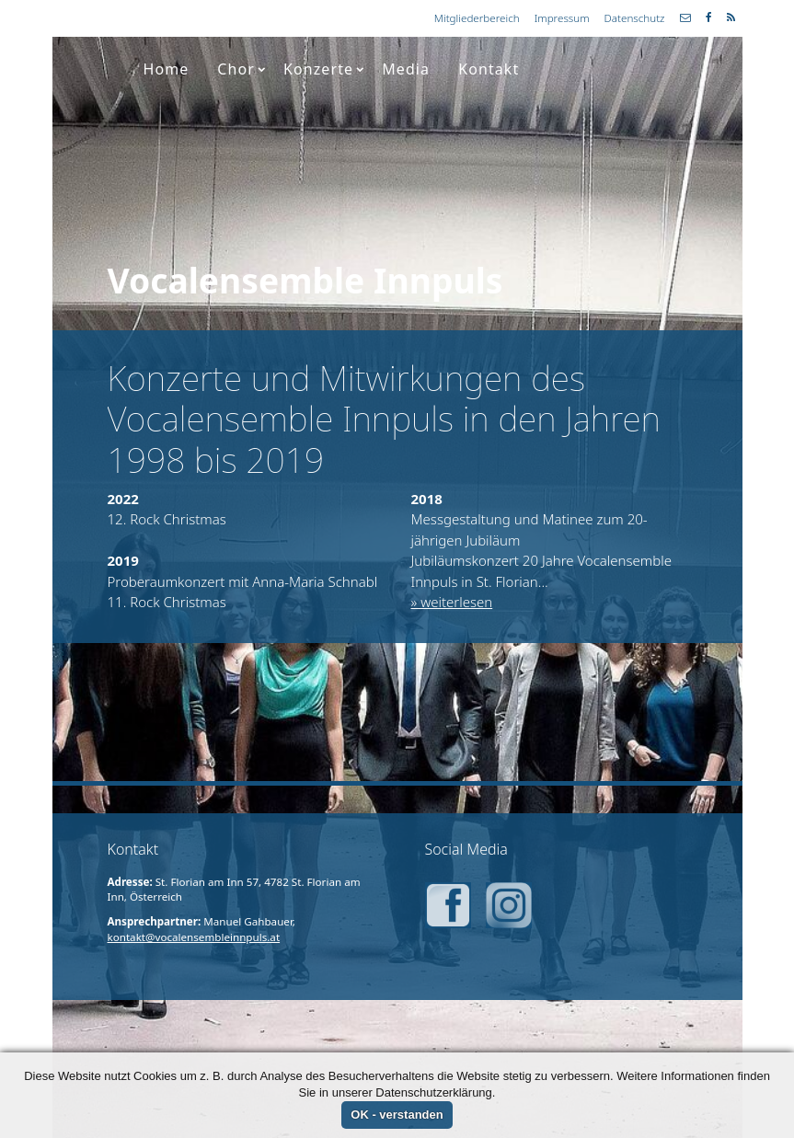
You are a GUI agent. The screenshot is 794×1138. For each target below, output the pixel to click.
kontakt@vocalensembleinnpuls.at (194, 937)
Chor (241, 69)
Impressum (562, 18)
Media (406, 69)
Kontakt (488, 69)
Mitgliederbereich (477, 18)
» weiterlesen (452, 601)
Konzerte (324, 69)
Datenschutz (634, 18)
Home (166, 69)
